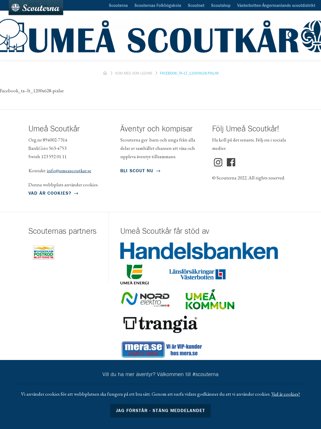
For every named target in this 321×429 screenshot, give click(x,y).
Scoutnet (196, 6)
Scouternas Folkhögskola (157, 6)
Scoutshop (221, 6)
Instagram (218, 162)
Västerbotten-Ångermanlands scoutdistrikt (276, 6)
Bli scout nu (136, 170)
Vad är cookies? (49, 193)
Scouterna (118, 6)
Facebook (231, 162)
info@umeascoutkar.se (69, 170)
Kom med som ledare (133, 73)
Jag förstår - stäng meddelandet (160, 410)
